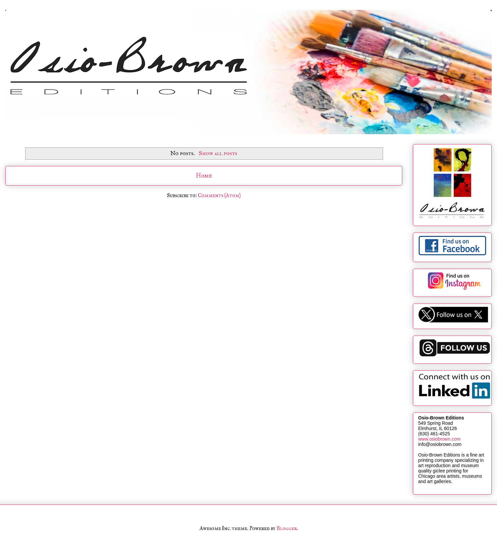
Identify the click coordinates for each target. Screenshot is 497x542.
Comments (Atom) (219, 195)
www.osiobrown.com (439, 439)
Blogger (286, 528)
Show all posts (218, 153)
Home (204, 175)
